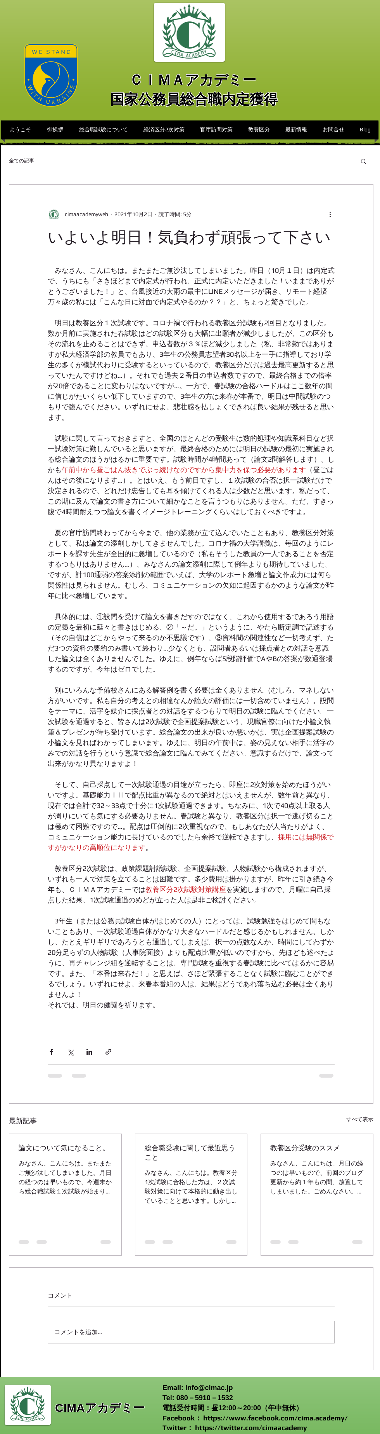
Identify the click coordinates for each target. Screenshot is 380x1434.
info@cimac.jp (209, 1388)
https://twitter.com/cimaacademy (251, 1428)
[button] (363, 161)
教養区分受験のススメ (305, 1148)
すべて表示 (359, 1119)
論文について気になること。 (64, 1148)
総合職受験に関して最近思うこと (190, 1152)
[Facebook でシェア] (51, 1051)
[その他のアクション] (330, 214)
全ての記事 (21, 161)
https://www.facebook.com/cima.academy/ (275, 1418)
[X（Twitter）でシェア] (70, 1051)
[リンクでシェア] (108, 1051)
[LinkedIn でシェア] (89, 1051)
